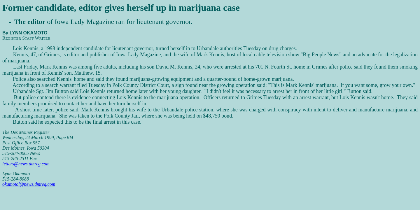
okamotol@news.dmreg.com (28, 184)
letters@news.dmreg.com (26, 163)
